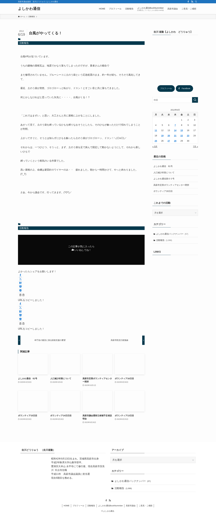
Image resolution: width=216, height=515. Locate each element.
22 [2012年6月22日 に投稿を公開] (181, 135)
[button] (20, 275)
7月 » (195, 146)
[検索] (196, 1)
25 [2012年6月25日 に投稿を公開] (156, 141)
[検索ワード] (175, 100)
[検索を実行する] (195, 100)
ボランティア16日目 (163, 191)
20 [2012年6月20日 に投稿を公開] (169, 135)
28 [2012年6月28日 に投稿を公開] (175, 141)
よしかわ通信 (29, 9)
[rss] (192, 1)
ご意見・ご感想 (145, 505)
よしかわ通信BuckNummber (110, 505)
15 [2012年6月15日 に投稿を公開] (181, 130)
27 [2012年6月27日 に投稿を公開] (169, 141)
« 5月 (154, 146)
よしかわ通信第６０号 (163, 178)
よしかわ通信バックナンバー (172, 234)
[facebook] (188, 1)
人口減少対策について (163, 172)
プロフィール (166, 88)
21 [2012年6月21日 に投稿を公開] (175, 135)
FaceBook (184, 88)
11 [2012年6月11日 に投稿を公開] (156, 130)
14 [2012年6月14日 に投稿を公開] (175, 130)
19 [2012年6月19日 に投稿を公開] (162, 135)
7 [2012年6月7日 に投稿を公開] (175, 125)
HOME (66, 505)
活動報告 (24, 43)
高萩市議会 (131, 505)
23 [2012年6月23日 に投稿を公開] (188, 135)
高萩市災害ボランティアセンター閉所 (171, 185)
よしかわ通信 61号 (163, 166)
